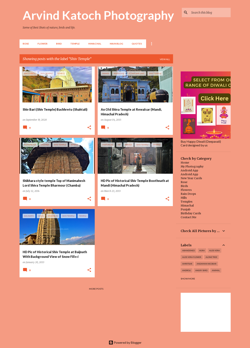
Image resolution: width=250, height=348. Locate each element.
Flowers (186, 190)
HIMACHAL (94, 43)
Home (185, 162)
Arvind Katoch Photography (98, 15)
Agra (202, 250)
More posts (96, 288)
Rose (26, 43)
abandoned (188, 250)
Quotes (137, 43)
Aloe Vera (214, 250)
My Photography (192, 166)
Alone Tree (211, 257)
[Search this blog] (210, 12)
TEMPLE (75, 43)
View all (165, 59)
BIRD (59, 43)
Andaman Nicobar (206, 264)
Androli (186, 270)
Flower (42, 43)
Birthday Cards (191, 213)
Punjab (185, 209)
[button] (89, 127)
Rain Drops (188, 194)
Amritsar (187, 264)
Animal (216, 270)
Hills (184, 197)
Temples (186, 201)
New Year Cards (191, 178)
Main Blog (116, 43)
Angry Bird (201, 270)
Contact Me (188, 217)
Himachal (187, 205)
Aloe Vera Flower (191, 257)
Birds (184, 186)
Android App (189, 170)
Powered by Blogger (125, 342)
